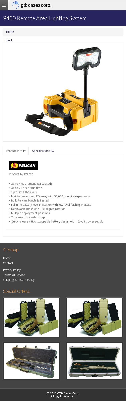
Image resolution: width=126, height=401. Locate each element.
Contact (8, 263)
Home (10, 32)
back (8, 40)
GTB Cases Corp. (36, 5)
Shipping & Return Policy (18, 280)
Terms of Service (14, 275)
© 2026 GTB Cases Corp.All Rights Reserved (63, 394)
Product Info (16, 151)
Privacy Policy (12, 270)
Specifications (43, 151)
